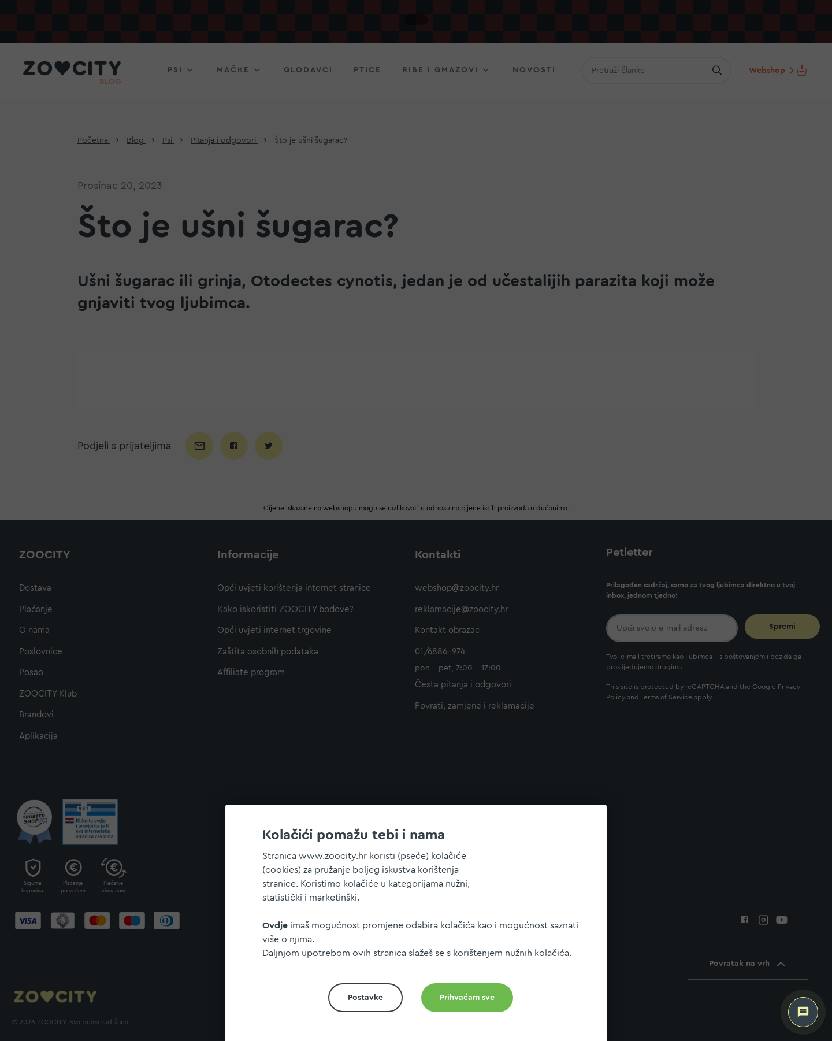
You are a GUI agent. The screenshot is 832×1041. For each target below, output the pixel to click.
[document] (420, 927)
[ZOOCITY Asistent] (803, 1012)
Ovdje (275, 925)
